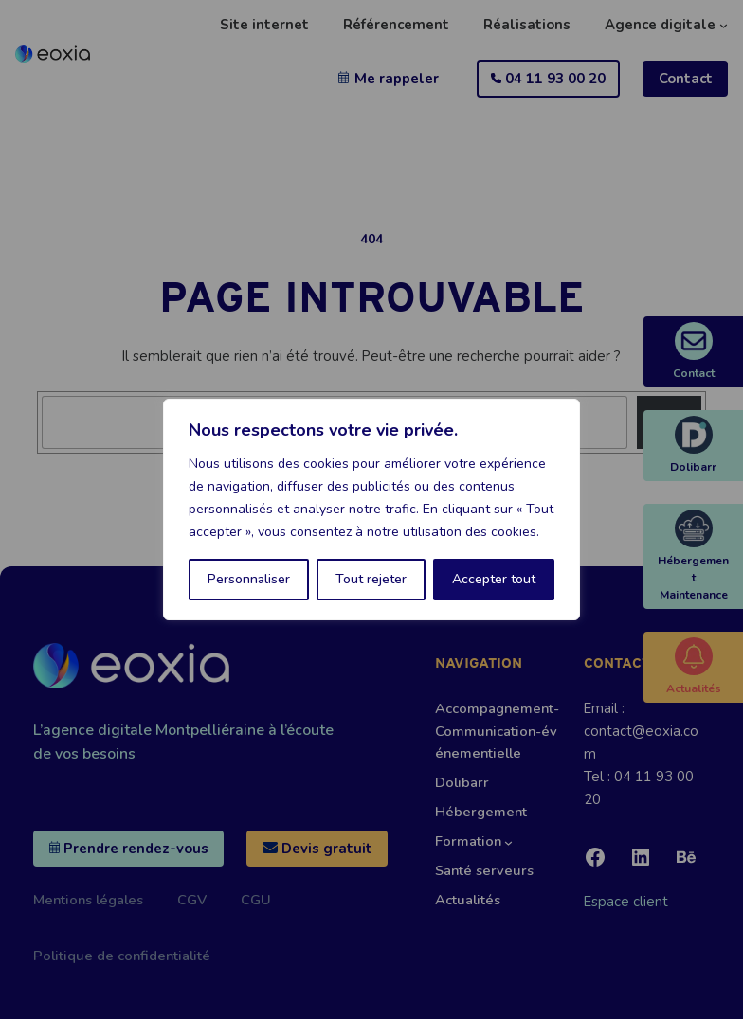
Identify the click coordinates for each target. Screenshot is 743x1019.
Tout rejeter (371, 579)
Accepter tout (493, 579)
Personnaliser (249, 579)
